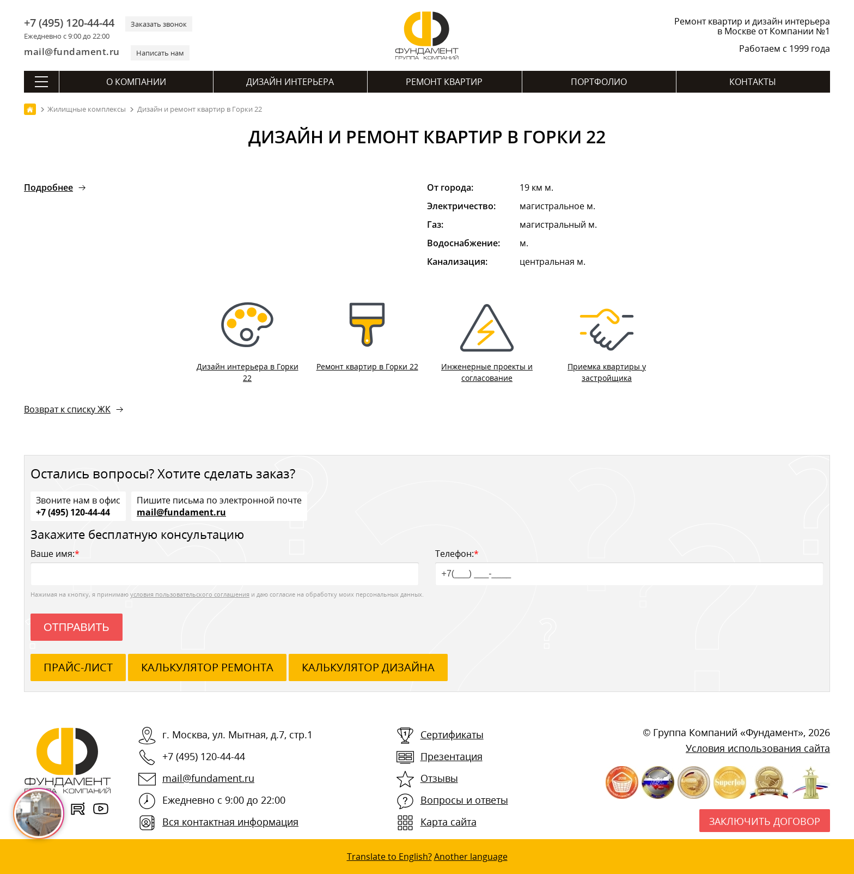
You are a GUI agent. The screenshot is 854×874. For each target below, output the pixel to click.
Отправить (76, 627)
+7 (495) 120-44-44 (69, 22)
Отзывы (439, 778)
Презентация (451, 756)
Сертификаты (452, 734)
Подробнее (48, 187)
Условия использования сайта (758, 748)
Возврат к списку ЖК (67, 409)
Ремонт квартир (444, 82)
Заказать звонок (159, 24)
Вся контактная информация (230, 821)
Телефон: (629, 566)
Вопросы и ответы (464, 799)
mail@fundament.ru (72, 51)
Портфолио (599, 82)
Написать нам (160, 53)
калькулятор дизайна (368, 667)
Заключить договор (764, 821)
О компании (136, 82)
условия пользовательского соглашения (189, 594)
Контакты (752, 82)
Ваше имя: (224, 566)
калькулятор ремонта (207, 667)
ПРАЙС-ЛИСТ (78, 667)
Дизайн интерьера (290, 82)
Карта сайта (448, 821)
